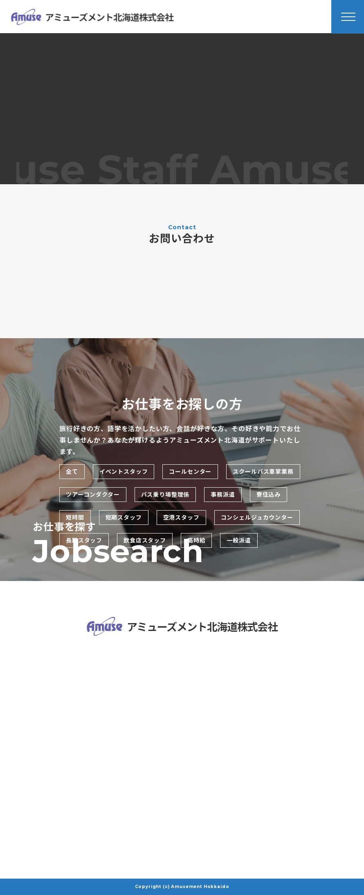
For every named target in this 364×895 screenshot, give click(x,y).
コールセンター (190, 471)
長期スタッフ (84, 540)
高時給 (196, 540)
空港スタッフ (181, 517)
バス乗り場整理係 (165, 494)
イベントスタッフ (123, 471)
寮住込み (268, 494)
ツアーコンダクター (93, 494)
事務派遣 (223, 494)
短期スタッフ (124, 517)
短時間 (75, 517)
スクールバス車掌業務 (263, 471)
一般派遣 (239, 540)
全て (72, 471)
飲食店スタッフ (145, 540)
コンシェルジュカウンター (257, 517)
